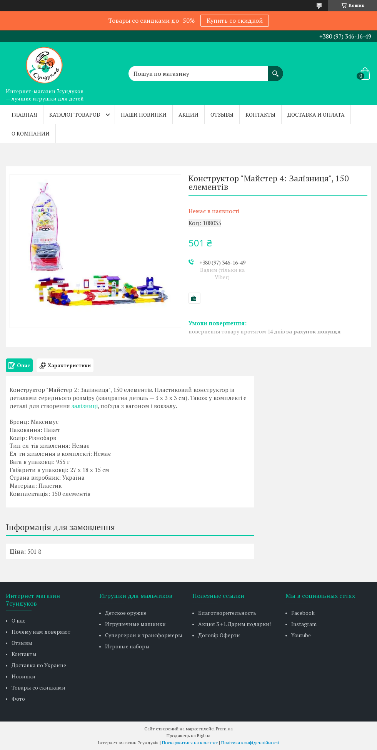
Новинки (23, 676)
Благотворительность (227, 612)
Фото (18, 698)
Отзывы (222, 114)
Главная (24, 114)
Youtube (301, 635)
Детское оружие (126, 612)
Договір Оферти (219, 635)
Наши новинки (144, 114)
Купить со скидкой (235, 20)
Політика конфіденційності (250, 742)
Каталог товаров (74, 114)
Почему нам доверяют (41, 631)
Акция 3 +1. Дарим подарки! (234, 624)
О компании (31, 133)
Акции (188, 114)
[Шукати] (275, 69)
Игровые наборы (127, 646)
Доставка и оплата (316, 114)
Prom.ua (224, 729)
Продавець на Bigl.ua (188, 735)
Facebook (303, 612)
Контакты (260, 114)
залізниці (85, 406)
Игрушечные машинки (135, 624)
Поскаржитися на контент (190, 742)
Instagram (304, 624)
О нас (18, 620)
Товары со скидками (38, 687)
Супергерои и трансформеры (143, 635)
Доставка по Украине (39, 665)
